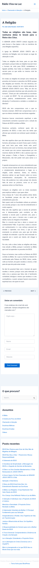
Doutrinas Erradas (8, 429)
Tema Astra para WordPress (20, 563)
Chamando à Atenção (9, 422)
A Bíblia (4, 415)
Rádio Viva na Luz (12, 4)
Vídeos (4, 432)
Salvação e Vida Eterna (10, 481)
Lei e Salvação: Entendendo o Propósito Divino (17, 538)
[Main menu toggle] (35, 4)
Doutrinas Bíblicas (8, 425)
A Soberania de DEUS (9, 460)
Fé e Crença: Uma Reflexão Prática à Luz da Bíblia (19, 495)
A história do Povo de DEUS (11, 419)
